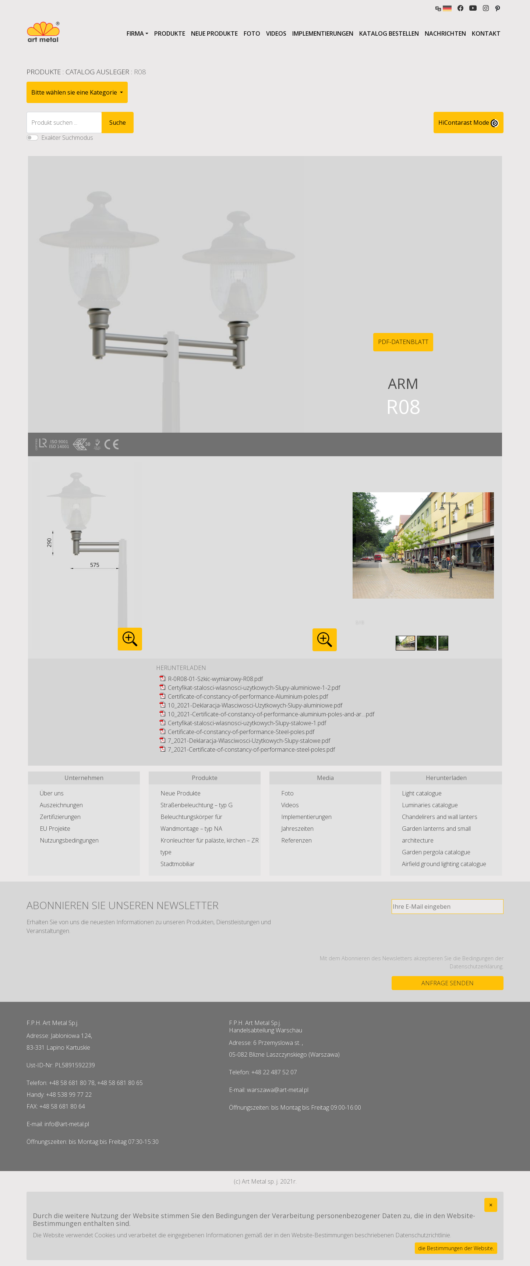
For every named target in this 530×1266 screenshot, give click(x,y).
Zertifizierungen (60, 817)
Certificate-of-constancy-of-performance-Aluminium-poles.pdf (248, 696)
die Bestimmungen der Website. (456, 1248)
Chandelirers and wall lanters (439, 817)
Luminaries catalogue (430, 805)
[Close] (490, 1205)
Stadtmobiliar (177, 864)
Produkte (169, 33)
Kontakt (486, 33)
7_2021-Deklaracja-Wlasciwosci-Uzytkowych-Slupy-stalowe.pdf (249, 741)
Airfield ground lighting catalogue (444, 864)
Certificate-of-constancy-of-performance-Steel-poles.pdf (241, 732)
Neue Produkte (214, 33)
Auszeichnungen (61, 805)
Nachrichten (445, 33)
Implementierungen (322, 33)
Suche (117, 122)
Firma (135, 33)
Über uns (52, 793)
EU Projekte (55, 829)
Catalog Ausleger (97, 71)
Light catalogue (422, 793)
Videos (276, 33)
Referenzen (296, 840)
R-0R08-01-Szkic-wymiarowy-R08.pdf (215, 679)
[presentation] (448, 934)
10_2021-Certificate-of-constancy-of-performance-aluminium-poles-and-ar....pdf (271, 714)
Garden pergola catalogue (436, 852)
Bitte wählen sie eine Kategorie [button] (75, 92)
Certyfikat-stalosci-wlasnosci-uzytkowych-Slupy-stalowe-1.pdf (247, 723)
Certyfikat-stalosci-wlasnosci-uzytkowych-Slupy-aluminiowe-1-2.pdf (254, 688)
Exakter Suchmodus (67, 138)
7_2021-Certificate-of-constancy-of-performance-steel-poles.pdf (251, 749)
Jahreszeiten (297, 829)
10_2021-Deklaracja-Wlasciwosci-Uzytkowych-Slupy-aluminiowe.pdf (255, 705)
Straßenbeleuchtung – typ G (196, 805)
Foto (252, 33)
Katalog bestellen (389, 33)
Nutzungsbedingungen (69, 840)
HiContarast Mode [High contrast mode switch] (468, 122)
